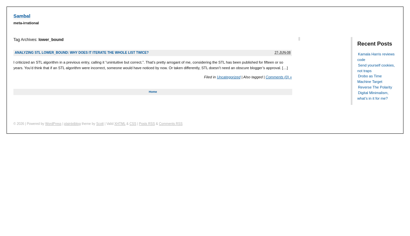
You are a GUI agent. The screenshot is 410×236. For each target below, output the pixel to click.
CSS (133, 124)
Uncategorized (229, 77)
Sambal (21, 16)
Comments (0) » (279, 77)
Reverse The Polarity (375, 87)
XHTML (120, 124)
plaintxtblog (72, 124)
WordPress (53, 124)
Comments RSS (171, 124)
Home (153, 91)
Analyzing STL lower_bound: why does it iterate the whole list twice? (82, 52)
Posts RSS (147, 124)
